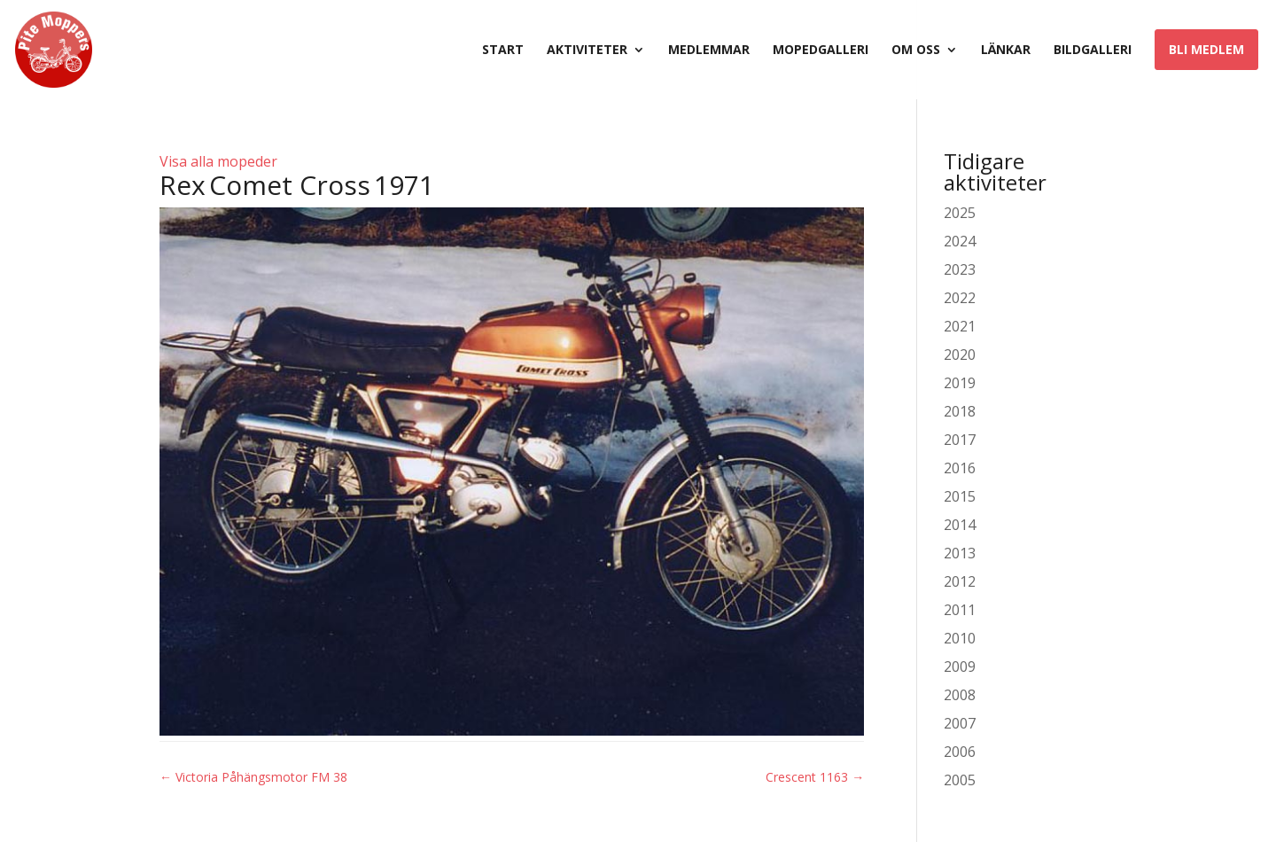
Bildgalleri (1093, 50)
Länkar (1006, 50)
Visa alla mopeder (218, 161)
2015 (960, 496)
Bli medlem (1206, 49)
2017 (960, 439)
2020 (960, 354)
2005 (960, 780)
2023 (960, 269)
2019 (960, 383)
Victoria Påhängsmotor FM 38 (253, 776)
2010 (960, 638)
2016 (960, 468)
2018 (960, 411)
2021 (960, 326)
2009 (960, 666)
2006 (960, 751)
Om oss (915, 50)
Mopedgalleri (820, 50)
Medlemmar (709, 50)
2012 (960, 581)
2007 (960, 723)
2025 (960, 212)
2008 (960, 695)
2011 (960, 610)
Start (503, 50)
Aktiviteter (587, 50)
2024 (960, 241)
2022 (960, 298)
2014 (960, 524)
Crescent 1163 (815, 776)
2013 (960, 553)
